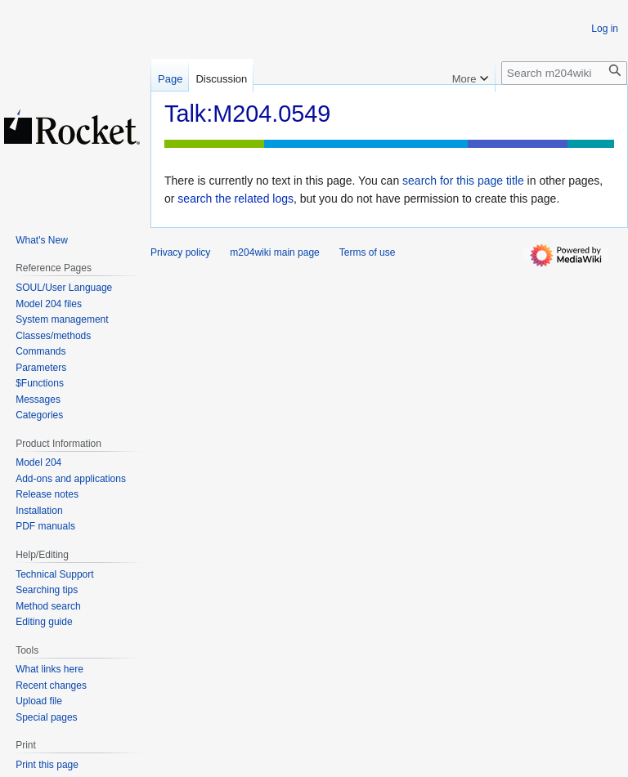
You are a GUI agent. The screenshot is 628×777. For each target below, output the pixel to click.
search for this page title (463, 180)
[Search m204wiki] (564, 73)
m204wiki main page (274, 252)
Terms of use (367, 252)
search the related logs (235, 198)
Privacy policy (180, 252)
